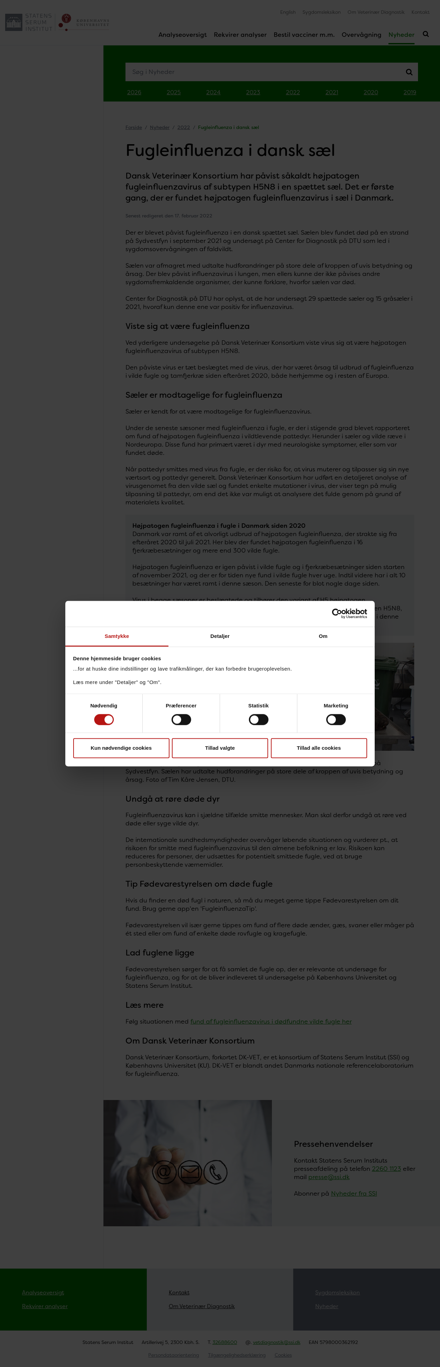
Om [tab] (323, 636)
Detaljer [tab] (220, 636)
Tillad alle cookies (319, 748)
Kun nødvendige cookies (121, 748)
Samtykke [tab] (117, 636)
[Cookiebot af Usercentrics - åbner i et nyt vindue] (337, 613)
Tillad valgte (220, 748)
